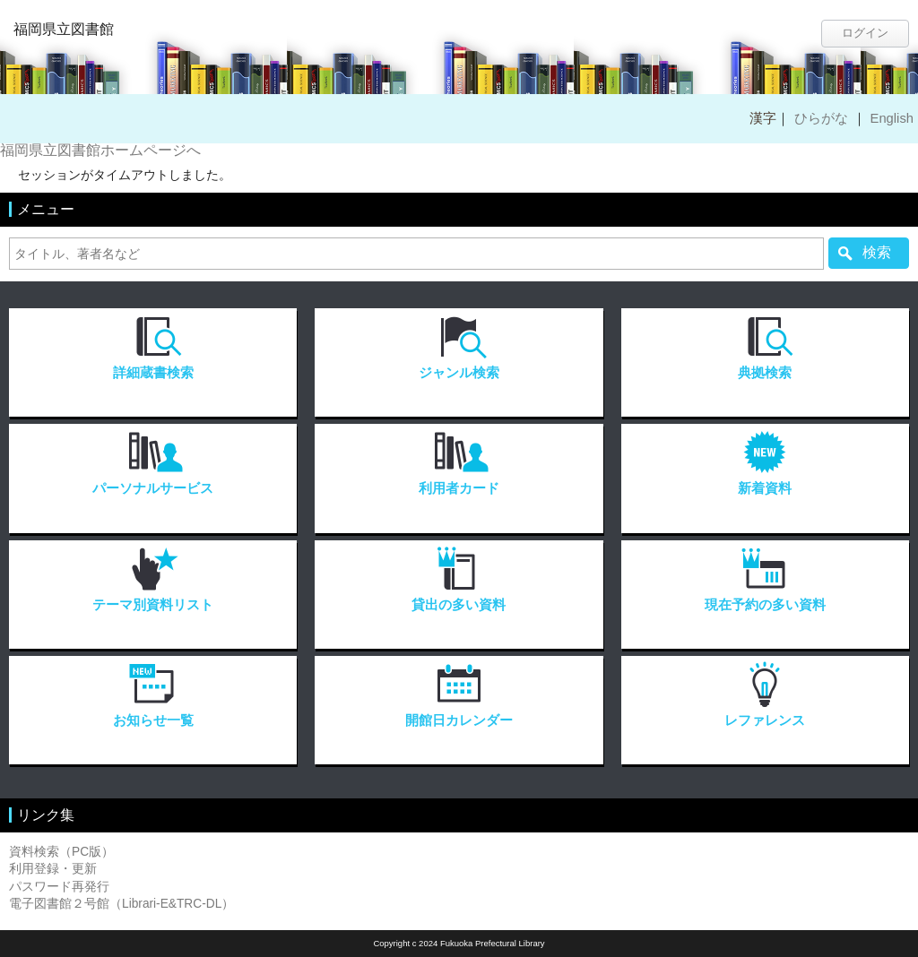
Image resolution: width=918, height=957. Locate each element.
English (892, 118)
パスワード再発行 (59, 886)
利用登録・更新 (53, 868)
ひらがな (821, 118)
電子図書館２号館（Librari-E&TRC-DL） (121, 903)
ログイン (865, 33)
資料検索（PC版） (61, 851)
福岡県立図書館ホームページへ (100, 150)
